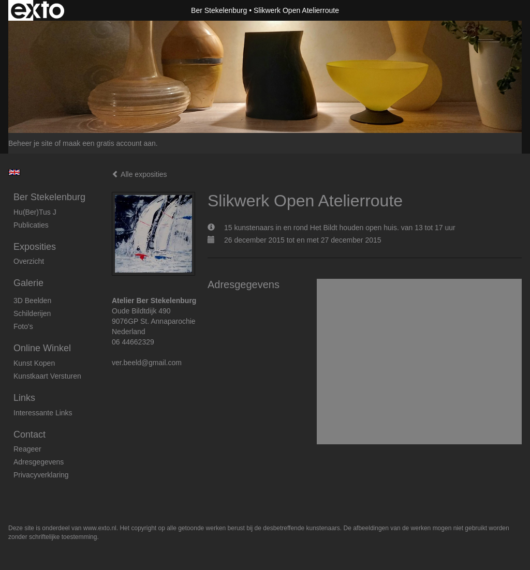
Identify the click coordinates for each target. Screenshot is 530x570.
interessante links (42, 413)
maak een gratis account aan (109, 143)
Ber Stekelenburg (219, 10)
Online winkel (42, 348)
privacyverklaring (41, 475)
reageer (27, 449)
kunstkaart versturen (47, 376)
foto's (23, 326)
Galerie (28, 283)
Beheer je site (30, 143)
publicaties (31, 225)
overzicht (28, 261)
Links (24, 398)
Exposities (34, 247)
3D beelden (32, 300)
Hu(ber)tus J (34, 212)
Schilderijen (32, 313)
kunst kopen (34, 363)
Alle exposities (139, 174)
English (14, 172)
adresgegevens (38, 462)
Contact (29, 434)
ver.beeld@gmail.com (147, 362)
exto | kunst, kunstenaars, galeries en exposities (37, 10)
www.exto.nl (99, 528)
